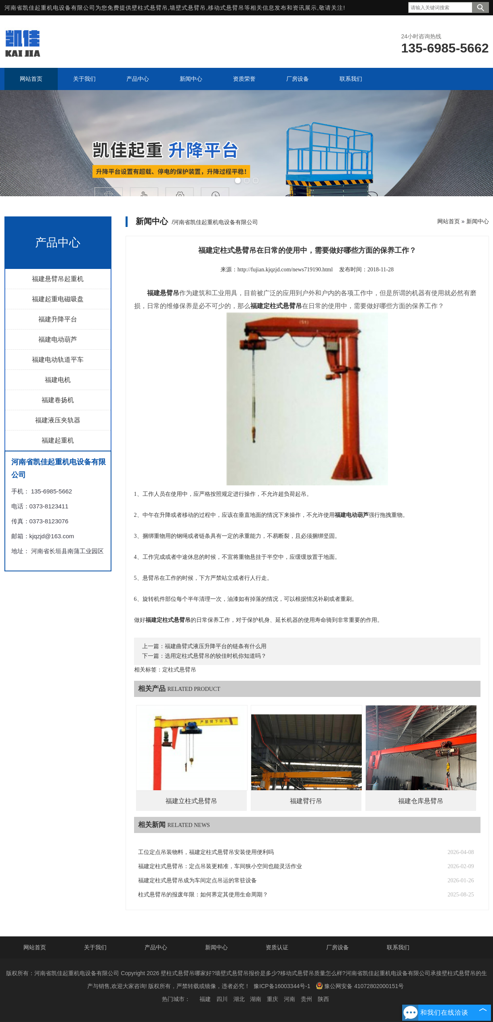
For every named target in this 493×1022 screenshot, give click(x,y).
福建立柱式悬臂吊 (191, 800)
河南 (289, 999)
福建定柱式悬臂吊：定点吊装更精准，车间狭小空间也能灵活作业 (220, 866)
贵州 (306, 999)
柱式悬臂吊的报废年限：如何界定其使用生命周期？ (203, 895)
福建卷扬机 (58, 400)
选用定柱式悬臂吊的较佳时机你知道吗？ (215, 656)
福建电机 (58, 379)
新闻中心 (477, 221)
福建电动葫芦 (57, 339)
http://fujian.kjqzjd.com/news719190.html (285, 270)
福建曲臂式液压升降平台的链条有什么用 (215, 646)
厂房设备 (337, 947)
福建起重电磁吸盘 (58, 299)
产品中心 (156, 947)
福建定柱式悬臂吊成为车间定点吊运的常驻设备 (197, 880)
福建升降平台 (57, 319)
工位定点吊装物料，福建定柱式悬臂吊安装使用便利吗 (206, 852)
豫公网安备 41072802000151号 (360, 985)
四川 (222, 999)
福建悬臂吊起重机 (58, 278)
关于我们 (95, 947)
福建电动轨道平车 (58, 359)
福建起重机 (58, 440)
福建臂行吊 (306, 800)
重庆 (272, 999)
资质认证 (277, 947)
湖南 (255, 999)
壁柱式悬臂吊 (150, 7)
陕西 (323, 999)
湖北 (239, 999)
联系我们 (398, 947)
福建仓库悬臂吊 (420, 800)
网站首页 (448, 221)
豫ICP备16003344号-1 (282, 986)
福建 (205, 999)
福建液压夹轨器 (57, 420)
